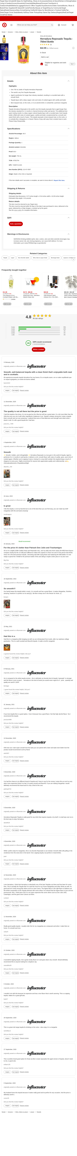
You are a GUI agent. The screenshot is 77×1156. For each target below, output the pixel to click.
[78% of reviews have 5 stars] (38, 327)
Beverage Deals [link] (55, 257)
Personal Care (46, 3)
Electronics (49, 5)
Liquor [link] (12, 257)
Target (4, 32)
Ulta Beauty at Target (39, 8)
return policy (18, 210)
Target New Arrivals (7, 1)
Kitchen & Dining (65, 1)
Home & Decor (53, 1)
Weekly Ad (21, 12)
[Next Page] (73, 259)
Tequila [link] (5, 257)
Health (9, 5)
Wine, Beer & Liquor (21, 32)
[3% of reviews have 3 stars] (38, 331)
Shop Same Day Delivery (48, 12)
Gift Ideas (18, 8)
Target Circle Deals (11, 12)
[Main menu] (11, 25)
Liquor (32, 32)
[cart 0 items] (73, 25)
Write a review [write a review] (38, 349)
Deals (7, 10)
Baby (34, 3)
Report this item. (59, 180)
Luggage (21, 5)
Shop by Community (54, 8)
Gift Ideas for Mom (41, 10)
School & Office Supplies (33, 5)
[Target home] (4, 25)
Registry (60, 12)
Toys (43, 5)
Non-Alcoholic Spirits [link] (23, 257)
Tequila (39, 32)
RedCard (66, 12)
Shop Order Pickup (32, 12)
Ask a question (16, 224)
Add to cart (45, 57)
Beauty (38, 3)
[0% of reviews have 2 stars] (38, 333)
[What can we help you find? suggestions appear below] (35, 25)
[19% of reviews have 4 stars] (38, 329)
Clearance (12, 10)
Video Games (57, 5)
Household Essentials (25, 3)
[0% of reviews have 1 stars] (38, 335)
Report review (24, 390)
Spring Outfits (30, 10)
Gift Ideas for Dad (20, 1)
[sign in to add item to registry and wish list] (72, 64)
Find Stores (8, 15)
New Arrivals (20, 10)
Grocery (14, 3)
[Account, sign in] (62, 25)
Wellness (14, 5)
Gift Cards (25, 8)
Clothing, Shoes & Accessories (37, 1)
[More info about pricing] (73, 48)
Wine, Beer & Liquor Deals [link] (40, 257)
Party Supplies (9, 8)
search (52, 25)
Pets (30, 8)
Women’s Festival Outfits (57, 10)
